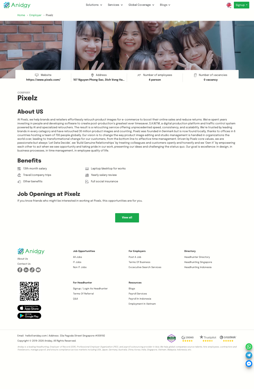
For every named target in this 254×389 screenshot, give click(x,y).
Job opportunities (84, 251)
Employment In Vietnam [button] (142, 304)
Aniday (48, 341)
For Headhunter (82, 283)
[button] (29, 308)
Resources (135, 283)
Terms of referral (83, 294)
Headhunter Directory (197, 257)
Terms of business (139, 262)
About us (22, 259)
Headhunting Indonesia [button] (198, 267)
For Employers (137, 251)
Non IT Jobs (80, 267)
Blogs (164, 5)
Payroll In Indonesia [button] (140, 299)
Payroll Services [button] (138, 294)
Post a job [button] (135, 257)
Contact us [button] (24, 264)
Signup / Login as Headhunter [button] (90, 289)
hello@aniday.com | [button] (36, 336)
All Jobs (77, 257)
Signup (240, 5)
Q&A (75, 299)
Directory (190, 251)
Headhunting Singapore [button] (198, 262)
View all (127, 217)
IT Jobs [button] (77, 262)
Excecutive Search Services (145, 267)
